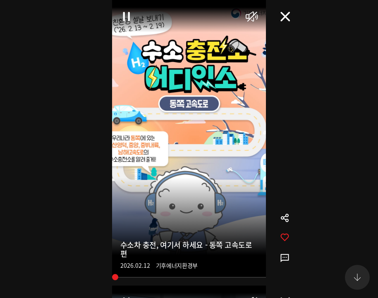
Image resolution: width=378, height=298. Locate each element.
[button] (357, 277)
